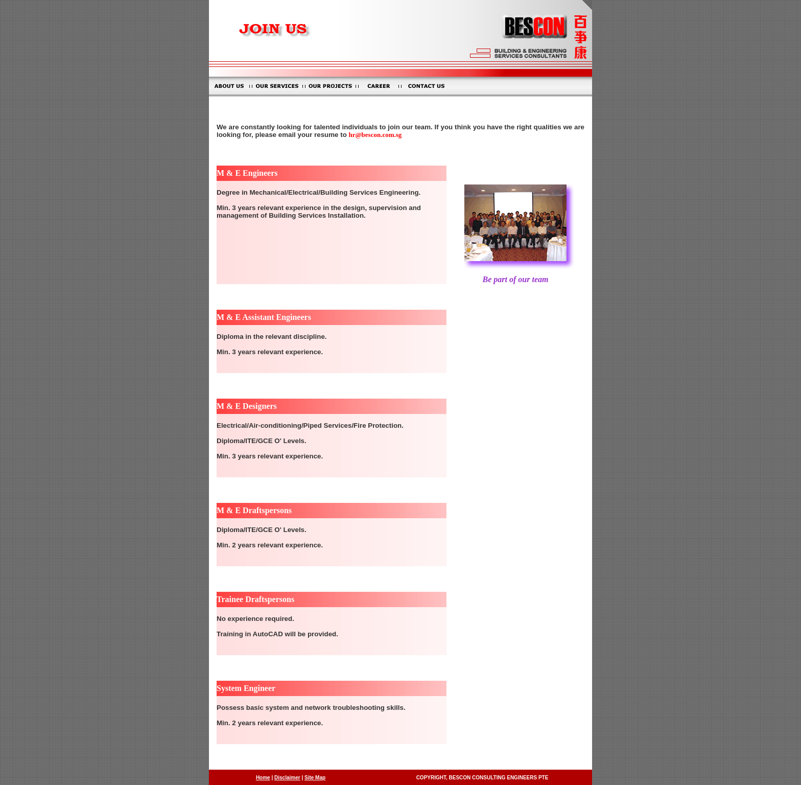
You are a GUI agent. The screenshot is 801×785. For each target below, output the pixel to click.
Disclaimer (287, 777)
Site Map (314, 777)
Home (263, 777)
